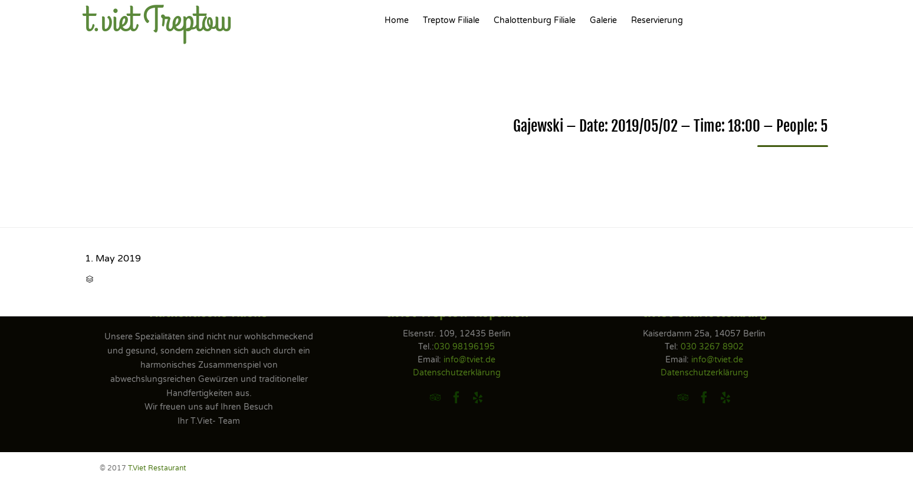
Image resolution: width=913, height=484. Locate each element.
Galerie (603, 20)
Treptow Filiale (451, 20)
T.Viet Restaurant (157, 468)
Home (397, 20)
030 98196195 (464, 347)
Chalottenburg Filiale (535, 20)
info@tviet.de (469, 360)
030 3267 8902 (712, 347)
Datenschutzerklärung (457, 373)
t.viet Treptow (158, 21)
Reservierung (657, 20)
